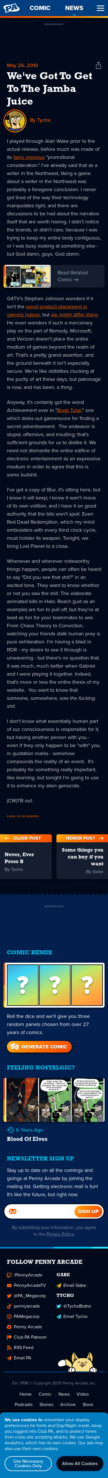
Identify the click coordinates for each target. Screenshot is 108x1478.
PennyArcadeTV (26, 1287)
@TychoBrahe (73, 1308)
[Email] (39, 1213)
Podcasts (24, 1406)
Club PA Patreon (27, 1339)
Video (83, 1396)
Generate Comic (38, 1047)
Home (26, 1396)
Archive (68, 1406)
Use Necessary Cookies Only (28, 1463)
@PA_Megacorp (26, 1297)
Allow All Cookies (80, 1463)
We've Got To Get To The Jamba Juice (49, 89)
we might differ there (74, 315)
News (64, 1396)
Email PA (19, 1360)
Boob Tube (69, 410)
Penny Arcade (24, 1328)
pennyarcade (23, 1308)
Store (88, 1406)
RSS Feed (20, 1349)
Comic (45, 1396)
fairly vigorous (29, 157)
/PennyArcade (24, 1277)
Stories (46, 1406)
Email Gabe (71, 1287)
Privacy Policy (60, 1236)
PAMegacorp (23, 1318)
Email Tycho (72, 1318)
